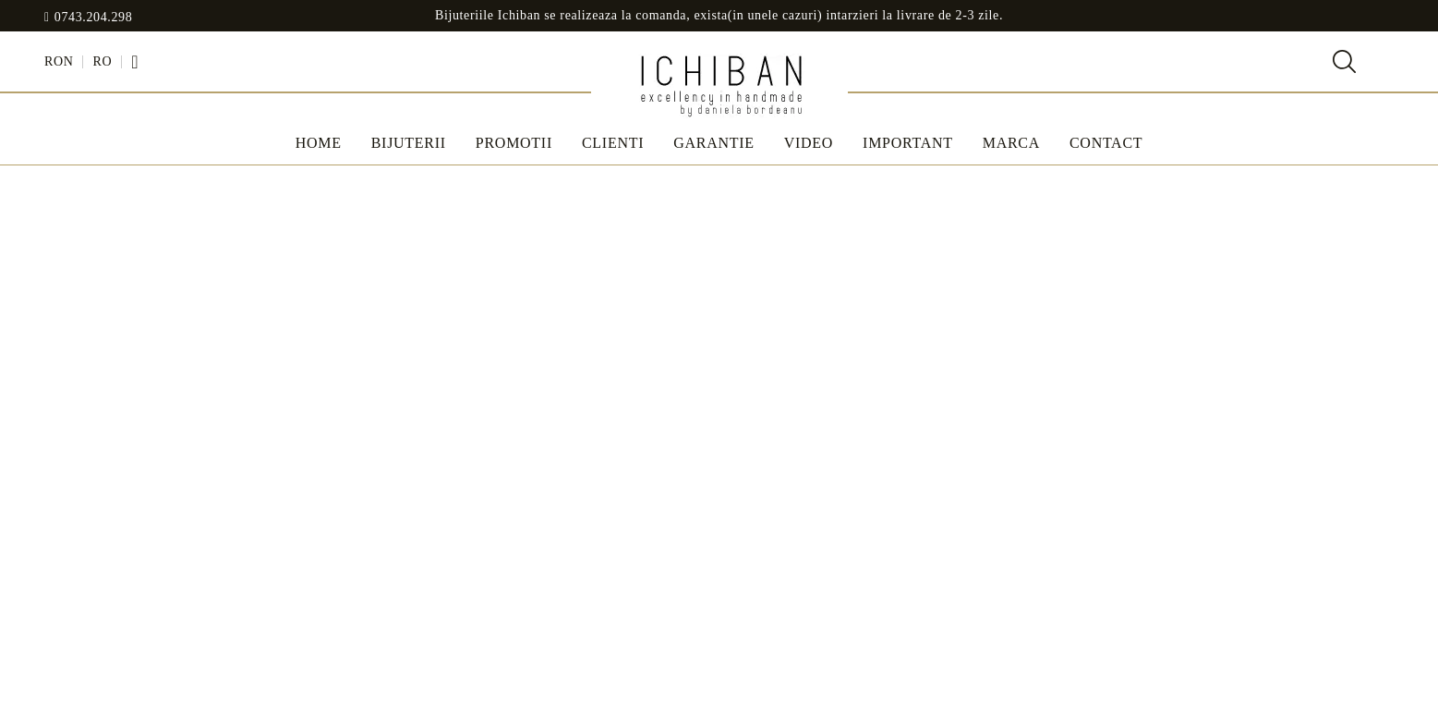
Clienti (613, 143)
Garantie (714, 143)
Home (319, 143)
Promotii (514, 143)
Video (808, 143)
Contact (1105, 143)
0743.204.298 (93, 17)
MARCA (1011, 143)
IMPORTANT (908, 143)
